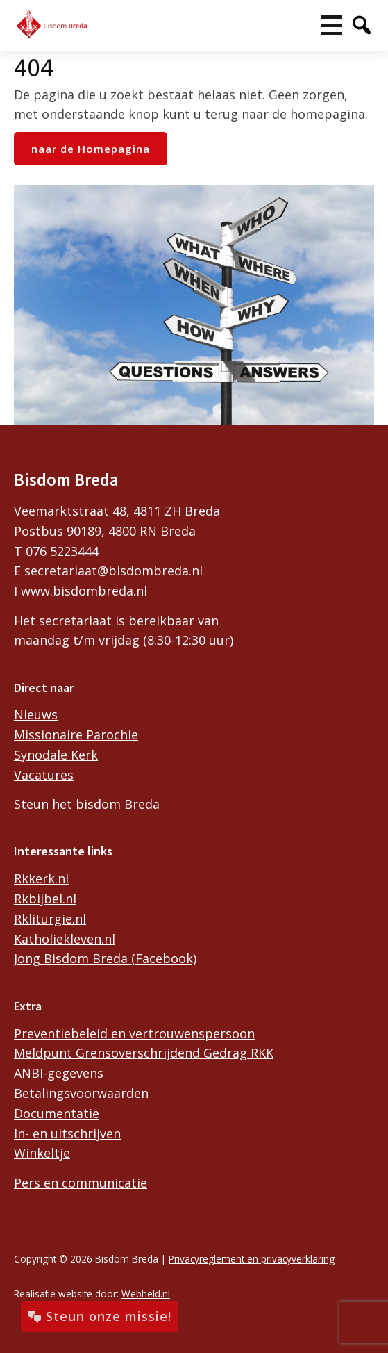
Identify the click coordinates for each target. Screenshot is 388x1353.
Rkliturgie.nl (50, 918)
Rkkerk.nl (41, 878)
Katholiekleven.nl (64, 938)
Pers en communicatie (80, 1182)
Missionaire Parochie (76, 734)
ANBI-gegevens (58, 1073)
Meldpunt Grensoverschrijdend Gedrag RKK (143, 1052)
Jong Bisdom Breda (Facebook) (105, 958)
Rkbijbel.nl (45, 898)
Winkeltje (42, 1153)
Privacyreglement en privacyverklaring (252, 1258)
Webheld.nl (145, 1293)
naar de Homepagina (90, 149)
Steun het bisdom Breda (87, 804)
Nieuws (36, 714)
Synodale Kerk (56, 754)
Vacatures (44, 774)
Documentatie (56, 1113)
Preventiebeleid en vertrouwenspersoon (134, 1033)
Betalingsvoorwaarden (81, 1093)
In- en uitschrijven (67, 1133)
